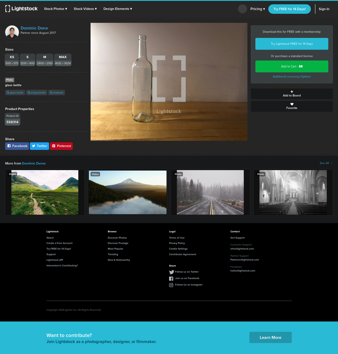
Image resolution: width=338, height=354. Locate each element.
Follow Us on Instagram (188, 284)
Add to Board (292, 94)
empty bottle (37, 92)
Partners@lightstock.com (244, 259)
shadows (56, 92)
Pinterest (61, 145)
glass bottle (15, 92)
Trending (113, 254)
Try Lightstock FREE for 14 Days (292, 44)
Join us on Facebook (187, 278)
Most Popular (115, 248)
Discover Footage (118, 243)
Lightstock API (54, 259)
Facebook (17, 145)
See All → (326, 163)
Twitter (40, 145)
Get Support (237, 237)
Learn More (270, 337)
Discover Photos (117, 237)
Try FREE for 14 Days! (289, 8)
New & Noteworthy (119, 259)
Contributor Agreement (182, 254)
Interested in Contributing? (62, 265)
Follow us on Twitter (187, 271)
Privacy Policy (177, 243)
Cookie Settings (178, 248)
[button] (55, 9)
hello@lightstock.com (242, 270)
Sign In (324, 8)
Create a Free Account (59, 243)
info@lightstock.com (242, 248)
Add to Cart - (292, 66)
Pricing (257, 9)
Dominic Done (34, 28)
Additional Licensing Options (292, 76)
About (50, 237)
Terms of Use (177, 237)
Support (51, 254)
